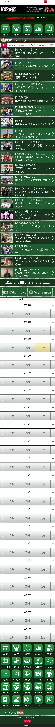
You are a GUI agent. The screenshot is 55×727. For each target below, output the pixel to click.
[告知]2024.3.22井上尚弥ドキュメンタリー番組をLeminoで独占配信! (32, 133)
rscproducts (41, 45)
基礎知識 (5, 704)
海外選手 (27, 692)
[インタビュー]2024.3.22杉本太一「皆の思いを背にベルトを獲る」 (32, 145)
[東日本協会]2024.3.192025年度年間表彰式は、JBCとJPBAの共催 (32, 272)
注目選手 (50, 679)
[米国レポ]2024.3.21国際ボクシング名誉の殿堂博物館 (32, 180)
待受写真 (27, 679)
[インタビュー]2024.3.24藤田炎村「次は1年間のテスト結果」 (32, 52)
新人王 (27, 653)
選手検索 (50, 653)
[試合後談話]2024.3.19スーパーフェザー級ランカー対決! (32, 226)
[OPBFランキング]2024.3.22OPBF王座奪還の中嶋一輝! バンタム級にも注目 (32, 157)
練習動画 (27, 34)
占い (50, 704)
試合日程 (5, 34)
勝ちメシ (27, 704)
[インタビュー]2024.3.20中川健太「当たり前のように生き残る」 (32, 203)
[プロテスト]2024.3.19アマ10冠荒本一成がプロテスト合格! (32, 261)
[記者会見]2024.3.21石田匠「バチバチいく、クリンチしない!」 (32, 168)
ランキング (38, 34)
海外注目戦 (38, 692)
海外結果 (16, 692)
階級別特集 (38, 666)
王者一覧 (16, 666)
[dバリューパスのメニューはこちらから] (49, 1)
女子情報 (32, 45)
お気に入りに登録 (27, 721)
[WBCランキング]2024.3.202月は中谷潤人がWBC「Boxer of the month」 (32, 191)
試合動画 (5, 679)
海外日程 (5, 692)
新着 (4, 45)
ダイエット (22, 45)
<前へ (9, 282)
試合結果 (16, 34)
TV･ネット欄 (5, 666)
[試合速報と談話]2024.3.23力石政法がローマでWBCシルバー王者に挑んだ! (33, 110)
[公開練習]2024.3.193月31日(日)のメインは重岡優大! (31, 249)
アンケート (16, 704)
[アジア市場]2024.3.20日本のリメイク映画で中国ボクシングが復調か (32, 215)
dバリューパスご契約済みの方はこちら (11, 4)
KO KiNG (12, 45)
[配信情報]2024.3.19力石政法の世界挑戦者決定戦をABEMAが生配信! (32, 238)
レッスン (38, 704)
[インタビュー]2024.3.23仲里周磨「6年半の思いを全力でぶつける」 (32, 87)
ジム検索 (38, 679)
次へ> (46, 282)
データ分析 (50, 34)
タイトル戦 (27, 666)
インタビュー (50, 666)
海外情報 (50, 692)
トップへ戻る (12, 712)
